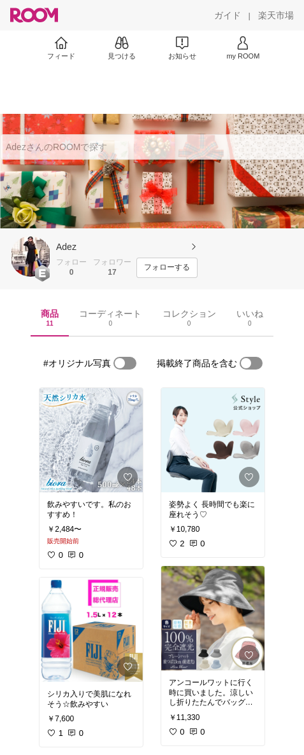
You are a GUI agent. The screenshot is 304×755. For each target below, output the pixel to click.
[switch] (124, 363)
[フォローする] (167, 268)
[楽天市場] (276, 15)
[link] (91, 440)
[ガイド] (227, 15)
